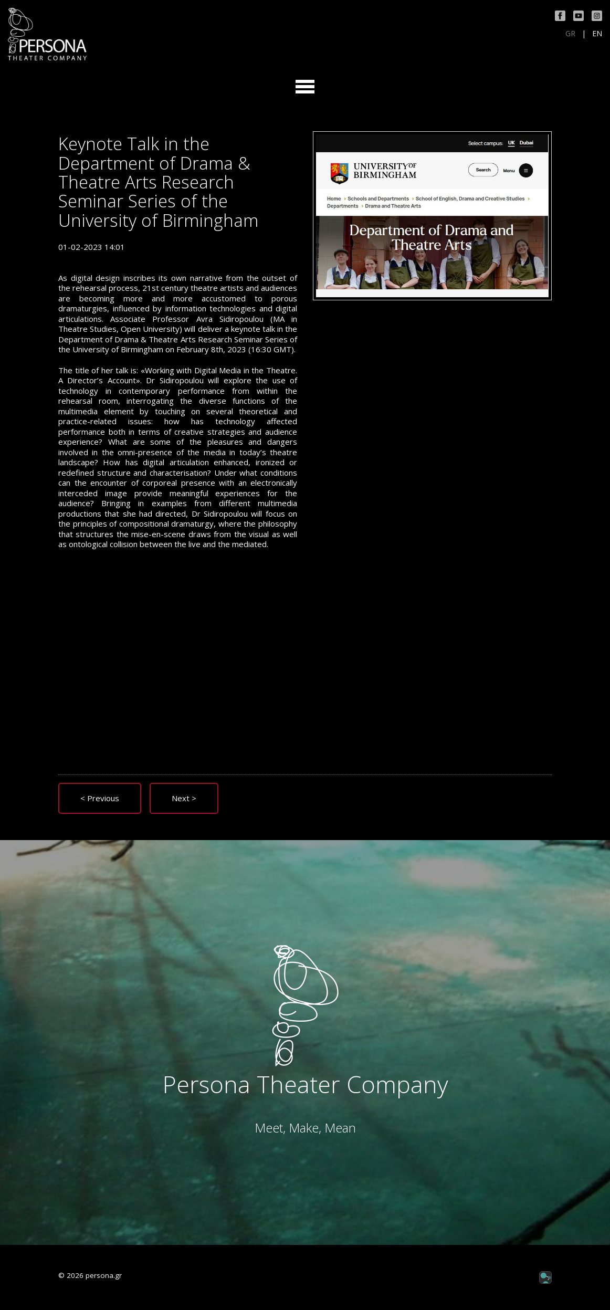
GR (570, 33)
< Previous (99, 798)
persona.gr (104, 1275)
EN (597, 33)
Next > (184, 798)
